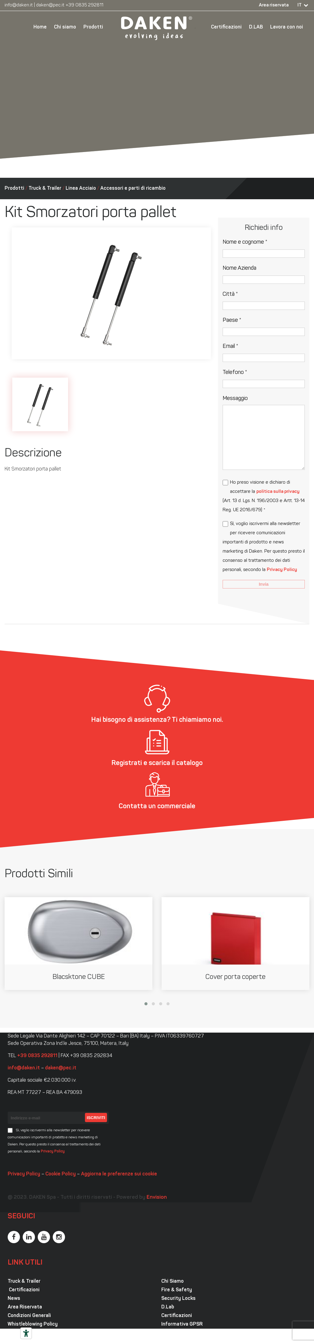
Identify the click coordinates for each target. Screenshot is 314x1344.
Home (40, 27)
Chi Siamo (172, 1281)
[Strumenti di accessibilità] (26, 1333)
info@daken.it (19, 5)
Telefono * (235, 372)
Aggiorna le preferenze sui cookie (119, 1174)
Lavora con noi (286, 27)
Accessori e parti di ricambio (133, 188)
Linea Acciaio (81, 188)
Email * (230, 346)
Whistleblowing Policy (33, 1324)
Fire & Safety (176, 1290)
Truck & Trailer (45, 188)
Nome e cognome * (245, 242)
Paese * (232, 320)
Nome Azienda (239, 268)
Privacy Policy (282, 570)
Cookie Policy (60, 1174)
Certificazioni (226, 27)
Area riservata (274, 5)
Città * (230, 294)
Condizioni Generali (29, 1315)
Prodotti (93, 27)
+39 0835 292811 (84, 5)
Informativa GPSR (182, 1324)
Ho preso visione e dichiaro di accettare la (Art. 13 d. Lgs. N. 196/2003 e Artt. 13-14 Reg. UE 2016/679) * (264, 496)
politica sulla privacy (278, 491)
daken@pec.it (50, 5)
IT (299, 5)
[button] (146, 1004)
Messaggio (235, 399)
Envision (157, 1197)
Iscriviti (96, 1117)
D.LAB (256, 27)
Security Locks (178, 1298)
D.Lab (167, 1307)
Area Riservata (25, 1307)
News (14, 1298)
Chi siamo (65, 27)
